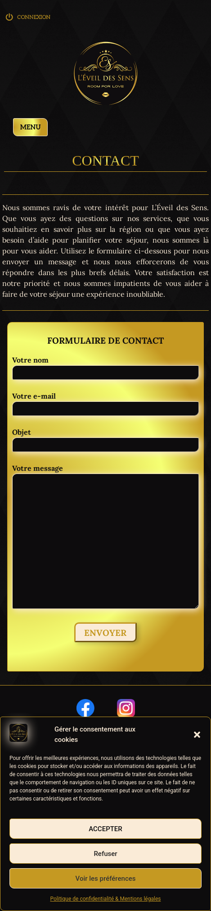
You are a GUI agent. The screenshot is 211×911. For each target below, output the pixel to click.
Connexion (29, 20)
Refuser (105, 854)
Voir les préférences (106, 878)
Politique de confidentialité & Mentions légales (105, 899)
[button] (197, 734)
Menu (30, 127)
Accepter (105, 829)
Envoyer (105, 632)
